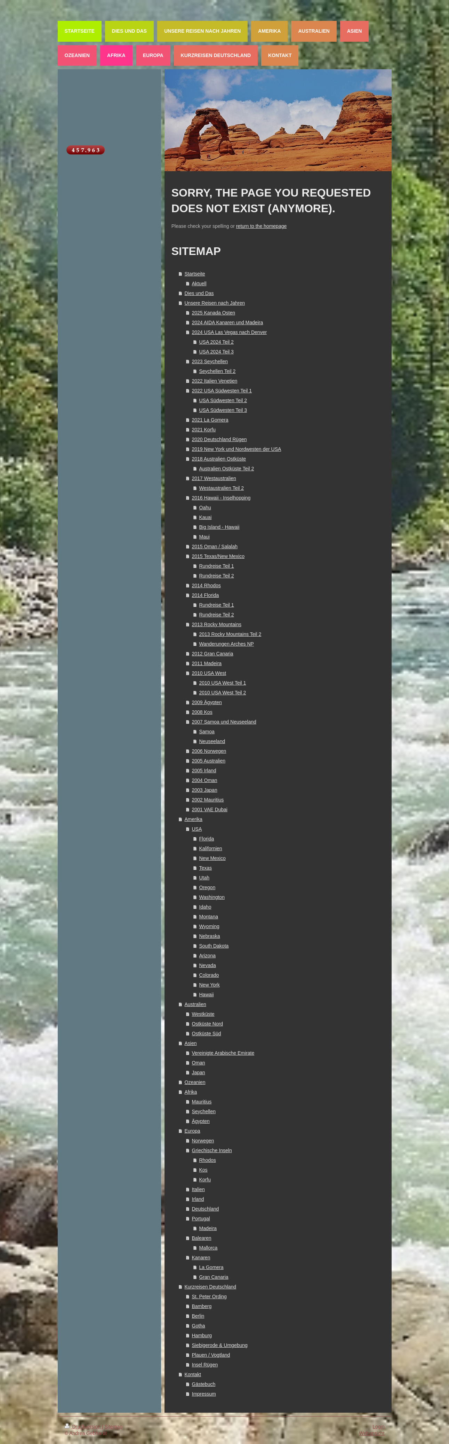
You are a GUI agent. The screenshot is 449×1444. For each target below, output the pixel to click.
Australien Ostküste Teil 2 (226, 468)
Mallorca (208, 1248)
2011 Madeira (207, 663)
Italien (198, 1189)
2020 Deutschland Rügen (219, 439)
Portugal (201, 1218)
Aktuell (199, 283)
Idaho (205, 907)
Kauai (205, 517)
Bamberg (202, 1306)
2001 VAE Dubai (209, 809)
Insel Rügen (205, 1364)
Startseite (195, 274)
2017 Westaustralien (214, 478)
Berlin (198, 1316)
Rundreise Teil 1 (216, 566)
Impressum (204, 1394)
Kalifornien (210, 848)
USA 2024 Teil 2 (216, 342)
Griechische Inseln (212, 1150)
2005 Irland (204, 770)
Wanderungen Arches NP (226, 644)
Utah (204, 877)
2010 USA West (209, 673)
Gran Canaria (213, 1277)
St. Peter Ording (209, 1296)
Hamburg (202, 1335)
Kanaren (201, 1257)
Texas (205, 868)
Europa (192, 1131)
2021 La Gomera (210, 420)
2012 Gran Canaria (212, 653)
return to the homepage (261, 226)
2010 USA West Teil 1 (222, 683)
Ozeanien (195, 1082)
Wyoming (209, 926)
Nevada (207, 965)
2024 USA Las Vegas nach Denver (229, 332)
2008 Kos (202, 712)
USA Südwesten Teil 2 (223, 400)
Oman (198, 1063)
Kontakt (193, 1374)
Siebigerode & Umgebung (220, 1345)
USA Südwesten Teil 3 (223, 410)
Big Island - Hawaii (219, 527)
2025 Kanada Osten (213, 313)
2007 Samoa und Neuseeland (224, 722)
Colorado (209, 975)
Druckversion (83, 1426)
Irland (198, 1199)
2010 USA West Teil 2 (222, 692)
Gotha (198, 1326)
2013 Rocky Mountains (216, 624)
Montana (208, 916)
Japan (198, 1072)
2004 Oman (204, 780)
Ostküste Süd (206, 1033)
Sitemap (113, 1426)
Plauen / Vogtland (211, 1355)
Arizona (207, 955)
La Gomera (211, 1267)
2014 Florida (205, 595)
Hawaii (206, 994)
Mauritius (202, 1101)
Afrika (191, 1092)
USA (197, 829)
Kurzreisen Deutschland (210, 1287)
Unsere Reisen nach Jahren (215, 303)
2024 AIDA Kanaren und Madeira (227, 322)
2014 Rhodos (206, 585)
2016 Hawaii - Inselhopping (221, 498)
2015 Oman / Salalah (215, 546)
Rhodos (207, 1160)
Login (378, 1426)
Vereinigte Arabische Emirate (223, 1053)
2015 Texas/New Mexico (218, 556)
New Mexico (212, 858)
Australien (195, 1004)
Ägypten (201, 1121)
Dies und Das (199, 293)
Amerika (193, 819)
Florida (206, 838)
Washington (212, 897)
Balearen (201, 1238)
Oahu (205, 507)
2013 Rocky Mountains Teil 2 (230, 634)
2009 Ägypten (207, 702)
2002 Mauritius (208, 800)
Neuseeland (212, 741)
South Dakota (214, 946)
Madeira (208, 1228)
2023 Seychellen (210, 361)
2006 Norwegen (209, 751)
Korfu (205, 1179)
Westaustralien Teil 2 (221, 488)
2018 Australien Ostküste (219, 459)
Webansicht (372, 1433)
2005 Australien (209, 761)
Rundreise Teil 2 (216, 576)
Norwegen (203, 1140)
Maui (204, 537)
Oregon (207, 887)
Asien (191, 1043)
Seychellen (204, 1111)
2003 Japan (204, 790)
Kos (203, 1170)
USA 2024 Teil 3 (216, 351)
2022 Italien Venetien (215, 381)
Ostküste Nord (207, 1024)
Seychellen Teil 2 (217, 371)
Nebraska (209, 936)
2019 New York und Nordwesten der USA (236, 449)
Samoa (207, 731)
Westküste (203, 1014)
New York (209, 985)
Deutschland (205, 1209)
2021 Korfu (204, 429)
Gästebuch (204, 1384)
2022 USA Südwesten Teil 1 (222, 390)
